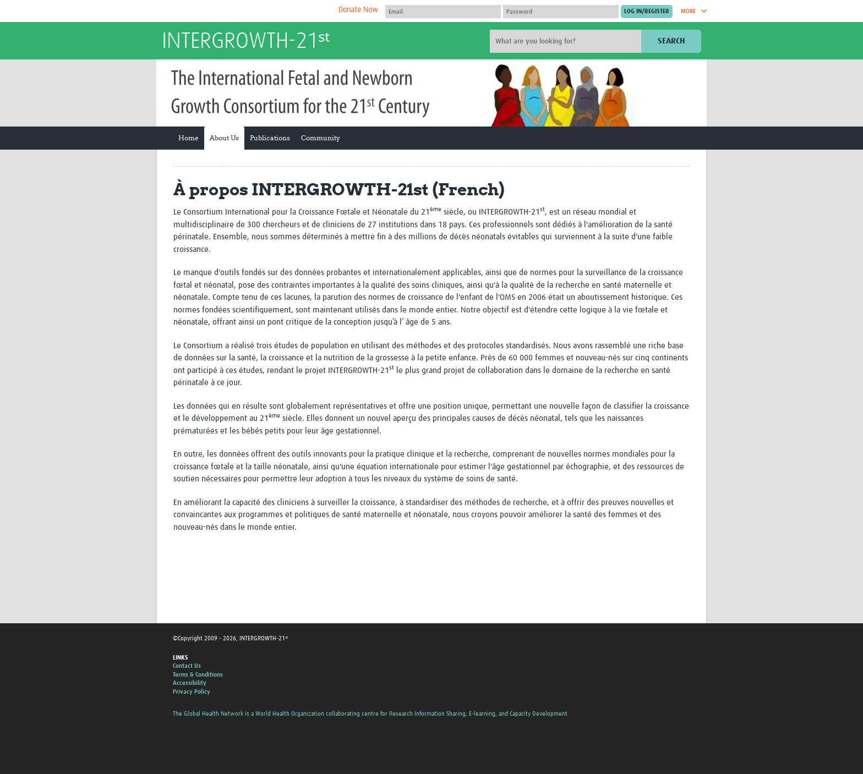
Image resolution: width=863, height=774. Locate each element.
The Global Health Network (244, 11)
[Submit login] (647, 11)
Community (320, 138)
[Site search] (567, 41)
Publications (270, 138)
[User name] (443, 11)
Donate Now (358, 10)
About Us (224, 138)
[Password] (561, 11)
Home (188, 138)
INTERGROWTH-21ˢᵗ (246, 42)
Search (671, 41)
